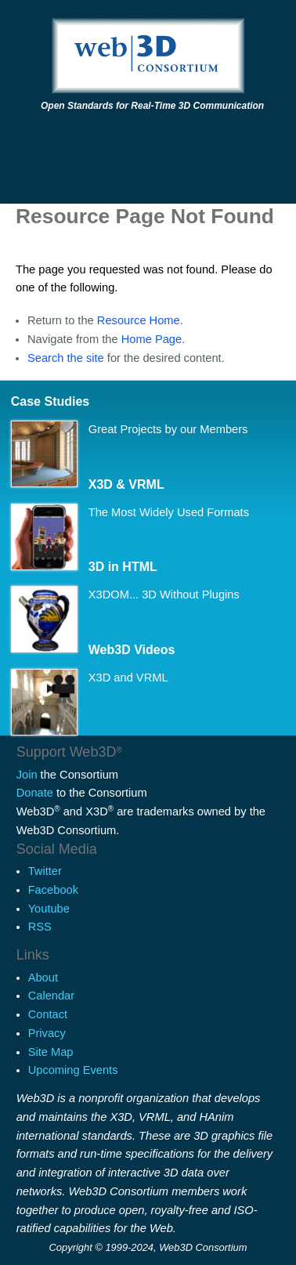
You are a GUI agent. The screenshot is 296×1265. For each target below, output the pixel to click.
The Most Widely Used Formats (168, 512)
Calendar (51, 995)
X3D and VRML (128, 677)
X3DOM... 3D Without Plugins (164, 594)
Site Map (51, 1052)
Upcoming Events (73, 1070)
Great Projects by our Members (168, 429)
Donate (34, 792)
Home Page (151, 339)
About (43, 977)
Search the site (65, 358)
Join (27, 774)
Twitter (45, 871)
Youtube (49, 908)
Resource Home (138, 320)
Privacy (47, 1033)
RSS (40, 926)
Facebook (53, 890)
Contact (48, 1014)
